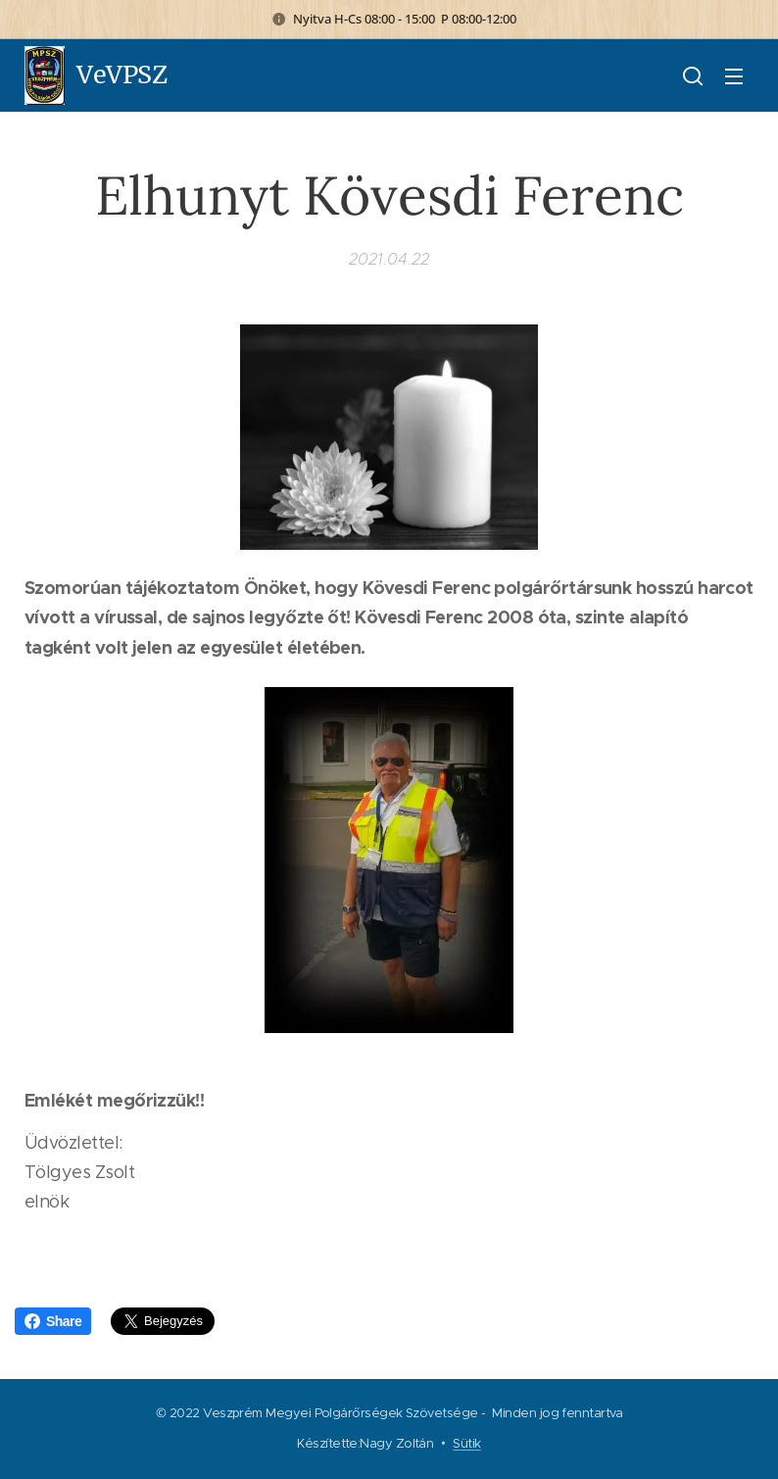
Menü (734, 76)
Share (52, 1321)
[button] (692, 75)
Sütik (466, 1443)
